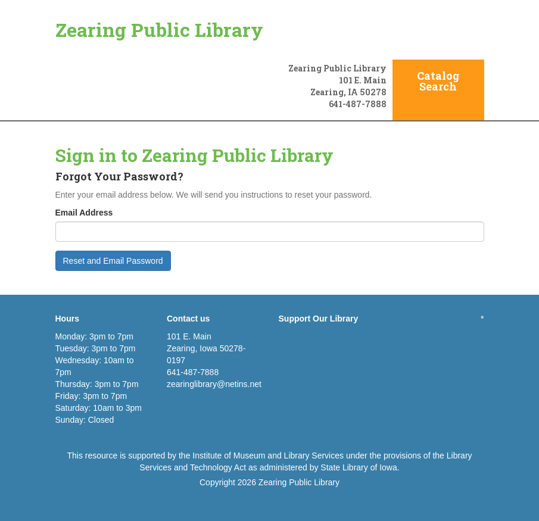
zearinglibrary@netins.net (214, 384)
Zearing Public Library (159, 29)
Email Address (84, 212)
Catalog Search (438, 80)
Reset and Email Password (113, 261)
